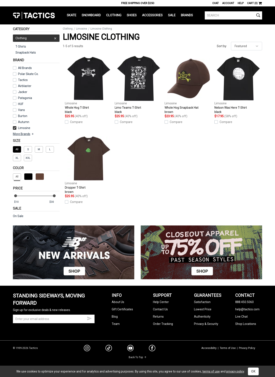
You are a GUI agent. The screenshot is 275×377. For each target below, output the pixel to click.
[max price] (54, 202)
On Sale (18, 216)
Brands (187, 15)
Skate (71, 15)
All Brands (25, 68)
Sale (172, 15)
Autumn (23, 122)
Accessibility (209, 348)
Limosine (21, 128)
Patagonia (25, 98)
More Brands (23, 134)
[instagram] (87, 348)
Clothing (113, 15)
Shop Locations (245, 324)
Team (116, 324)
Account (228, 3)
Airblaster (24, 86)
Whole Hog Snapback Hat (188, 85)
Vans (21, 110)
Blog (115, 316)
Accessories (152, 15)
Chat (215, 3)
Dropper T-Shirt (89, 165)
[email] (54, 319)
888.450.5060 (244, 302)
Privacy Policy (247, 348)
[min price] (19, 202)
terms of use (211, 371)
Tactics (34, 15)
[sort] (246, 46)
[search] (233, 15)
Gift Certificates (122, 309)
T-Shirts (20, 46)
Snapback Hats (25, 52)
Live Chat (241, 316)
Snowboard (91, 15)
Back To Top (138, 357)
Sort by (221, 46)
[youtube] (130, 348)
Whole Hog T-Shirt (89, 85)
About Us (118, 302)
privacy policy (235, 371)
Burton (22, 116)
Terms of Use (228, 348)
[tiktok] (108, 348)
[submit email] (89, 317)
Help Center (161, 302)
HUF (20, 104)
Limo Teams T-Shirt (138, 85)
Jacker (22, 92)
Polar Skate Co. (28, 74)
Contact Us (160, 309)
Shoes (132, 15)
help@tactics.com (247, 309)
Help (241, 3)
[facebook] (152, 348)
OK (253, 371)
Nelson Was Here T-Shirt (238, 85)
